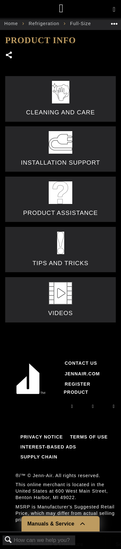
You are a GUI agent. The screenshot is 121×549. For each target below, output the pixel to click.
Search (8, 540)
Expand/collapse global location (114, 22)
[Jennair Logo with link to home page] (30, 395)
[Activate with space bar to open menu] (114, 9)
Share (9, 55)
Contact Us (81, 363)
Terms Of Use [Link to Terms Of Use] (89, 436)
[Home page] (61, 9)
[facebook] (93, 406)
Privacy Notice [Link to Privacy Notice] (41, 436)
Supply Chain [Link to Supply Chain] (38, 456)
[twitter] (114, 406)
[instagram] (72, 406)
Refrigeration (45, 23)
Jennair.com (82, 373)
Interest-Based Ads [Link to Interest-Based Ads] (48, 446)
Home (11, 23)
